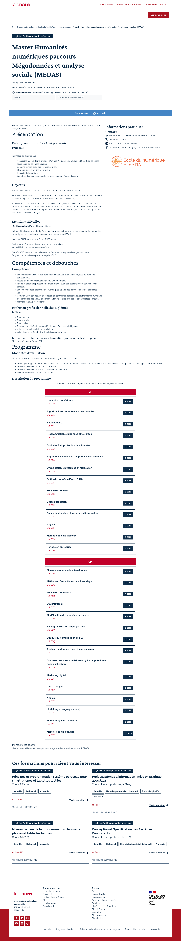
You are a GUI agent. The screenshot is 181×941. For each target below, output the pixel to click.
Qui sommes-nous (51, 888)
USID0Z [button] (51, 690)
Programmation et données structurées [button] (69, 434)
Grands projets (50, 906)
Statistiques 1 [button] (55, 422)
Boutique (96, 903)
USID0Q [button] (51, 641)
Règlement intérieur (65, 929)
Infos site (47, 929)
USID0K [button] (51, 516)
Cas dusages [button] (55, 686)
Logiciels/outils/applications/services (54, 27)
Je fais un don (49, 903)
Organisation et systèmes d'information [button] (69, 468)
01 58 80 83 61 (120, 139)
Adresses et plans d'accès (104, 900)
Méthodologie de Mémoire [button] (62, 535)
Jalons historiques (51, 891)
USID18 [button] (51, 679)
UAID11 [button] (51, 724)
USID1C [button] (51, 585)
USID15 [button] (51, 528)
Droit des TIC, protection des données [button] (68, 445)
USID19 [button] (51, 618)
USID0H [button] (51, 505)
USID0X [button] (51, 652)
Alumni (46, 900)
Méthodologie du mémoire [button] (62, 720)
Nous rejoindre (98, 894)
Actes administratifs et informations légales (100, 929)
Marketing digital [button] (56, 675)
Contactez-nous (158, 15)
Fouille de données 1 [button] (59, 490)
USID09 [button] (51, 471)
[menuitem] (106, 4)
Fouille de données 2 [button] (59, 592)
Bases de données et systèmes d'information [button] (73, 513)
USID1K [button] (51, 712)
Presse (95, 891)
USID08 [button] (51, 437)
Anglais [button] (51, 524)
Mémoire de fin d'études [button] (60, 731)
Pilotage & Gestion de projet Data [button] (66, 626)
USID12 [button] (51, 426)
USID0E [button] (51, 403)
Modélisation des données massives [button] (68, 615)
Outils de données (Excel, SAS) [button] (65, 479)
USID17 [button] (51, 607)
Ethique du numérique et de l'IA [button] (65, 637)
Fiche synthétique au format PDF (27, 341)
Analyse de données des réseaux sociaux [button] (71, 649)
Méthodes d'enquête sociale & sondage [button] (69, 581)
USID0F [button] (51, 482)
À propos (96, 888)
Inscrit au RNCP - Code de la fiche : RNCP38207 (34, 239)
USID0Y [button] (51, 701)
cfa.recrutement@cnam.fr (127, 143)
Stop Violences (99, 915)
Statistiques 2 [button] (55, 604)
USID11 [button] (51, 415)
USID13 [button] (51, 494)
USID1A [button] (51, 667)
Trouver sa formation (25, 27)
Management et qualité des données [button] (67, 570)
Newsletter (155, 929)
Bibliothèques (98, 909)
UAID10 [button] (51, 550)
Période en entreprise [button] (59, 547)
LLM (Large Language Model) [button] (63, 709)
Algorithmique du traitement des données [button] (71, 411)
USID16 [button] (51, 573)
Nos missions (49, 894)
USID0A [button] (51, 449)
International (97, 912)
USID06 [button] (51, 460)
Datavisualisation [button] (57, 502)
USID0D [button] (51, 596)
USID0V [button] (51, 630)
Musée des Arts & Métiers (104, 906)
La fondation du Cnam (53, 897)
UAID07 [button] (51, 735)
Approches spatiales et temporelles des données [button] (75, 456)
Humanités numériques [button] (60, 400)
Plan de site (97, 918)
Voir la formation (77, 800)
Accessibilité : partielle (135, 929)
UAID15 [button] (51, 539)
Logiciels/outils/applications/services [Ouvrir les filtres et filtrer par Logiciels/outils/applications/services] (32, 36)
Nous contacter (99, 897)
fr (12, 27)
